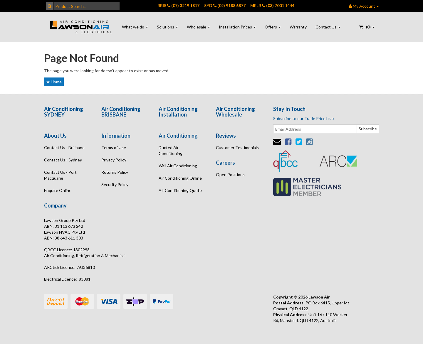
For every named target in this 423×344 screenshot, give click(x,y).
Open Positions (230, 174)
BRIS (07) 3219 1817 (178, 5)
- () (367, 26)
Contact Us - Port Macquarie (60, 175)
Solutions (167, 26)
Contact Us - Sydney (63, 159)
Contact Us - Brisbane (64, 147)
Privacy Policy (113, 159)
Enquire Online (57, 190)
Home (54, 81)
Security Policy (114, 184)
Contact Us (327, 26)
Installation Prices (237, 26)
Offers (273, 26)
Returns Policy (114, 172)
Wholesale (198, 26)
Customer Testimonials (237, 147)
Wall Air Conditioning (178, 165)
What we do (135, 26)
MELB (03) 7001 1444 (272, 5)
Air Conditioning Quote (180, 190)
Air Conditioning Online (180, 178)
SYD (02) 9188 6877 (225, 5)
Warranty (298, 26)
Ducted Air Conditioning (170, 150)
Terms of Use (113, 147)
